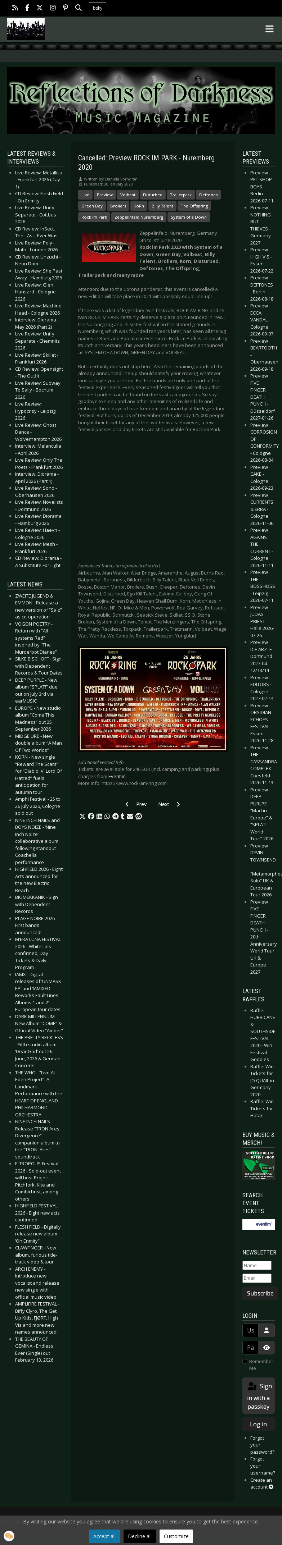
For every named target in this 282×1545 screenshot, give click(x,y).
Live (85, 194)
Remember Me (261, 1365)
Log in (258, 1424)
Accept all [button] (104, 1536)
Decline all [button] (140, 1536)
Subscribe (260, 1293)
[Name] (257, 1265)
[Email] (257, 1278)
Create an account (261, 1483)
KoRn (139, 206)
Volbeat (127, 194)
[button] (82, 816)
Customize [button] (176, 1536)
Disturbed (152, 194)
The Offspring (194, 206)
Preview (105, 194)
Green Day (92, 206)
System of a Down (189, 217)
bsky (97, 8)
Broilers (118, 206)
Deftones (208, 194)
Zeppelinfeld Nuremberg (139, 217)
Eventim (117, 776)
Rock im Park (94, 217)
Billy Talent (162, 206)
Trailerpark (181, 194)
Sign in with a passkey (259, 1396)
